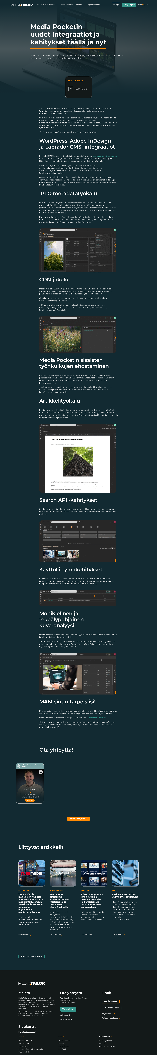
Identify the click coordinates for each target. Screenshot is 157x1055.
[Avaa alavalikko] (56, 6)
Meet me (30, 800)
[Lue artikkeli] (31, 898)
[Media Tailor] (21, 6)
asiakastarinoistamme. (97, 718)
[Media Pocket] (78, 87)
